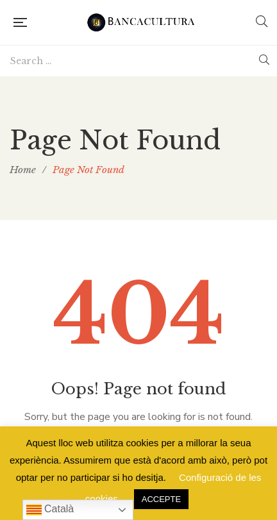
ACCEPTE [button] (161, 499)
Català (50, 509)
